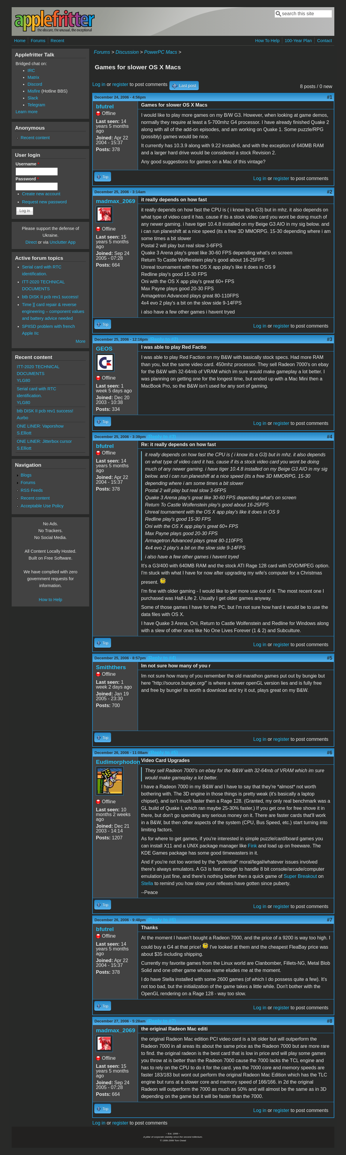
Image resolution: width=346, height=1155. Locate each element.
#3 (329, 339)
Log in (98, 84)
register (120, 84)
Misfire (34, 91)
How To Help (267, 40)
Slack (33, 98)
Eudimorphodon (118, 762)
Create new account (41, 193)
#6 (329, 752)
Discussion (127, 52)
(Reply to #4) (161, 658)
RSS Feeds (32, 490)
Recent (57, 40)
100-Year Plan (298, 40)
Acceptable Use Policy (42, 505)
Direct (31, 242)
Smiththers (111, 667)
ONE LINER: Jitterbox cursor (44, 441)
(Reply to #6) (161, 919)
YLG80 (23, 380)
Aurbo (22, 417)
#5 (329, 658)
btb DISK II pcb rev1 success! (50, 296)
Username (27, 164)
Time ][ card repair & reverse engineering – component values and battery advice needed (53, 311)
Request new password (44, 201)
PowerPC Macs (160, 52)
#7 (329, 919)
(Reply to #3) (161, 436)
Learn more (27, 111)
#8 (329, 1021)
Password (27, 178)
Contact (324, 40)
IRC (31, 70)
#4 (329, 436)
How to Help (50, 599)
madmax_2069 (115, 201)
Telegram (36, 104)
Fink (252, 845)
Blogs (26, 475)
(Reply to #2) (163, 339)
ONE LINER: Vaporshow (40, 426)
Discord (35, 84)
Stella (147, 883)
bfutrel (105, 106)
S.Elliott (24, 433)
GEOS (104, 348)
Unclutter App (62, 242)
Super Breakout (300, 876)
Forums (38, 40)
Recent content (35, 137)
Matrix (33, 77)
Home (19, 40)
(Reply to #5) (163, 752)
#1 (329, 97)
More (81, 341)
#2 (329, 191)
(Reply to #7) (161, 1021)
